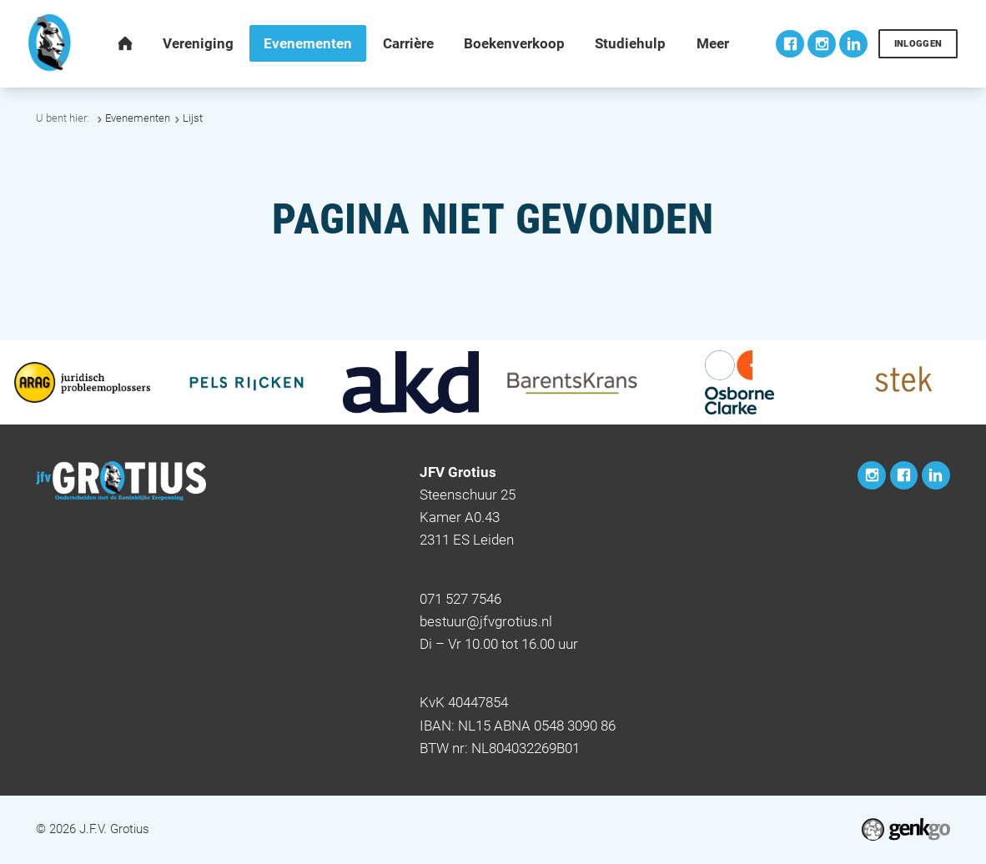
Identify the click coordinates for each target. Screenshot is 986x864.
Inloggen (918, 43)
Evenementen (137, 118)
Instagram (821, 44)
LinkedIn (853, 44)
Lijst (193, 118)
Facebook (790, 44)
